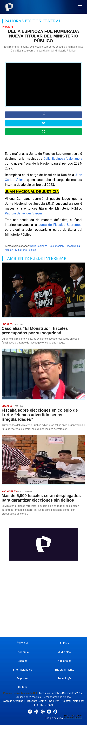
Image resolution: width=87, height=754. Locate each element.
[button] (80, 7)
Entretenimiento (64, 669)
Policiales (22, 642)
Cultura (22, 687)
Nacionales (64, 660)
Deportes (22, 678)
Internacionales (22, 669)
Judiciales (64, 652)
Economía (22, 652)
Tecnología (64, 678)
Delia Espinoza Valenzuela (62, 159)
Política (64, 643)
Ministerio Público (25, 249)
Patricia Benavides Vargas (24, 213)
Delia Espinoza (38, 246)
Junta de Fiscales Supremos (60, 225)
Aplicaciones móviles (28, 697)
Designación (56, 246)
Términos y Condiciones (57, 697)
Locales (22, 660)
